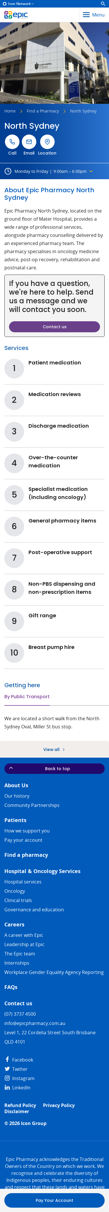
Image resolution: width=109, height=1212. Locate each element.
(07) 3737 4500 (20, 1014)
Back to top (39, 768)
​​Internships (16, 963)
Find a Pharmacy (43, 111)
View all (54, 749)
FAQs (10, 987)
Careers (14, 924)
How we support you (27, 831)
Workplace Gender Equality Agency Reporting (54, 972)
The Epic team (19, 953)
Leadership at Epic (24, 944)
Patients (15, 820)
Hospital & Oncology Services (42, 871)
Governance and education (34, 909)
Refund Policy (20, 1105)
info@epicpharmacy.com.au (34, 1023)
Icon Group (34, 1123)
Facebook (18, 1060)
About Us (16, 785)
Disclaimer (16, 1111)
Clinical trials (18, 900)
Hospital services (23, 882)
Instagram (19, 1078)
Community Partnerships (32, 805)
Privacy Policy (59, 1105)
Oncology (14, 891)
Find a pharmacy (26, 855)
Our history (16, 796)
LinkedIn (17, 1087)
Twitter (16, 1069)
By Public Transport (27, 696)
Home (10, 111)
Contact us (18, 1003)
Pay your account (23, 840)
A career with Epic (23, 935)
